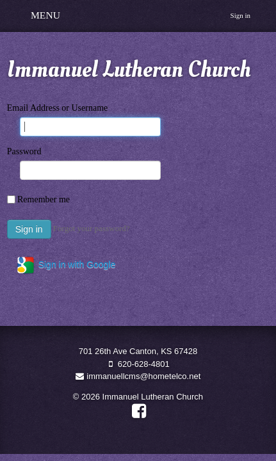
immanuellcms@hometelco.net (138, 376)
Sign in (240, 15)
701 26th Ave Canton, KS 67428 (138, 351)
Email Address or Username (57, 108)
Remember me (43, 199)
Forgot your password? (91, 228)
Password (24, 151)
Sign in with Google (65, 265)
